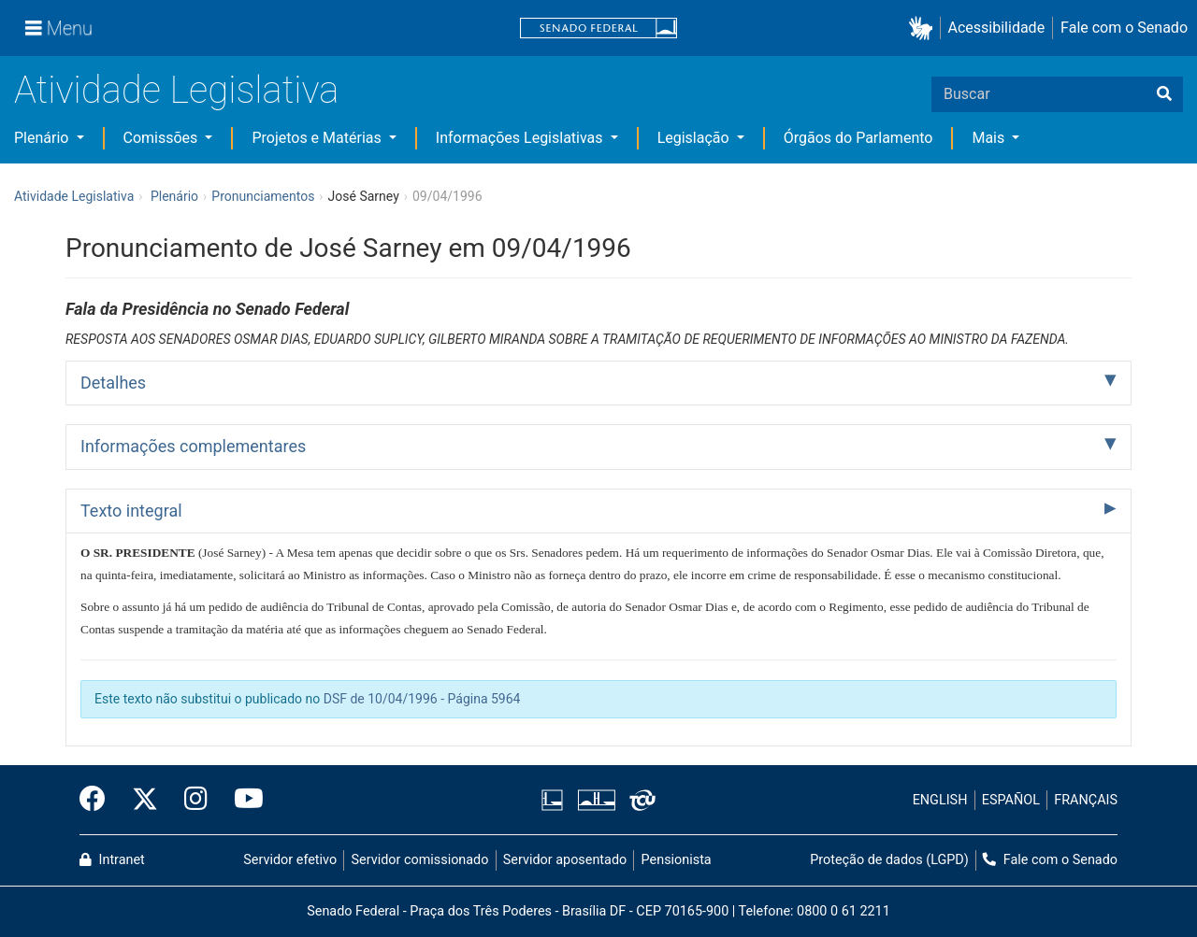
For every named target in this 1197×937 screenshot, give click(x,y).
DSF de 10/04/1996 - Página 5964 (422, 698)
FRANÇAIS (1086, 800)
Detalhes (113, 382)
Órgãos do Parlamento (858, 138)
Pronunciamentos (262, 196)
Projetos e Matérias (318, 138)
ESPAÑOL (1011, 800)
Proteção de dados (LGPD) (889, 860)
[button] (924, 28)
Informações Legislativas (521, 138)
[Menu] (58, 28)
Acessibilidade (997, 27)
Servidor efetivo (290, 860)
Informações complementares (193, 446)
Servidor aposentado (565, 860)
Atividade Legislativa (176, 90)
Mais (990, 138)
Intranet (112, 860)
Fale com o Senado (1124, 27)
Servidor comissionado (420, 860)
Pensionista (677, 860)
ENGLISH (940, 800)
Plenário (43, 138)
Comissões (162, 138)
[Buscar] (1164, 94)
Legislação (695, 138)
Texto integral (131, 510)
